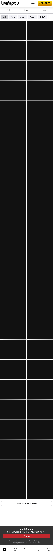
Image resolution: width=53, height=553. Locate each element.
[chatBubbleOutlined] (15, 549)
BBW (42, 17)
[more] (48, 549)
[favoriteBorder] (26, 549)
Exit (38, 543)
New (13, 17)
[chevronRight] (50, 17)
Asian (32, 17)
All (4, 17)
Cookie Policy (33, 541)
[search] (37, 549)
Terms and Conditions (28, 543)
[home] (4, 549)
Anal (22, 17)
